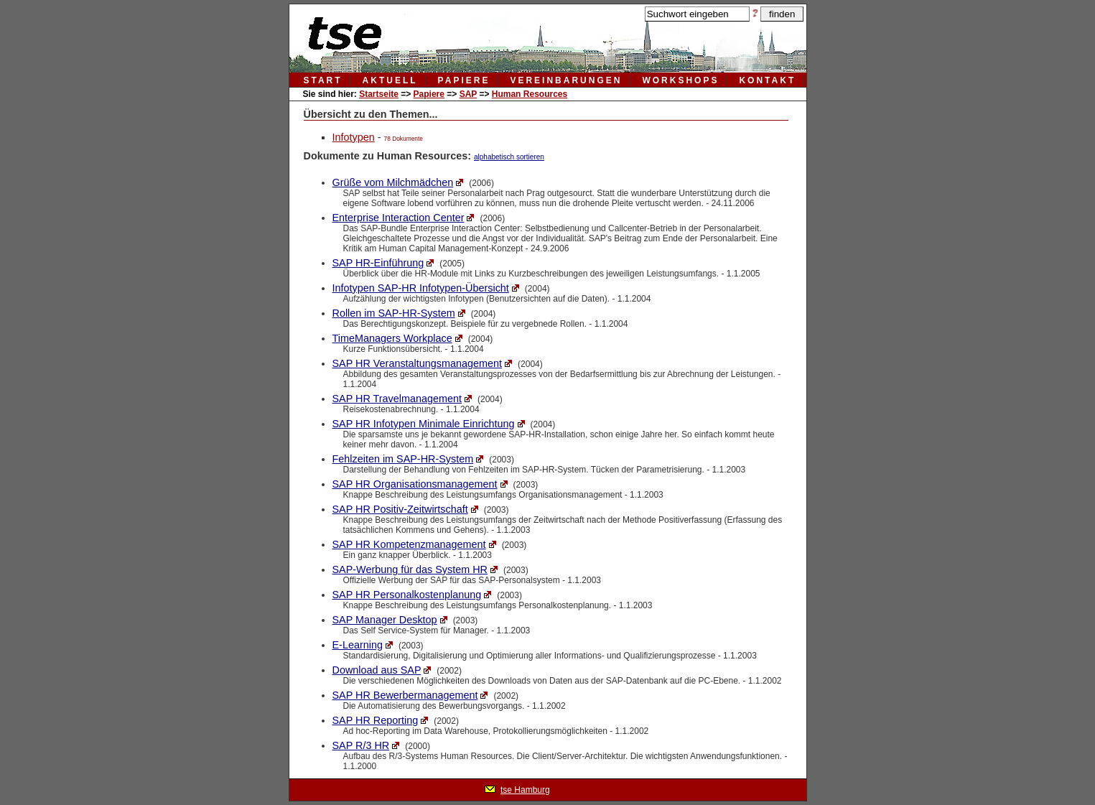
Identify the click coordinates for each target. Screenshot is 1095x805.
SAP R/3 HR (361, 745)
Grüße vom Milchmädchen (393, 182)
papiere (464, 80)
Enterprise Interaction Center (398, 217)
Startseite (379, 94)
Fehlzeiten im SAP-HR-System (403, 459)
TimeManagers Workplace (392, 338)
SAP (468, 94)
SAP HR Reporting (375, 720)
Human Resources (529, 94)
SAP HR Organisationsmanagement (415, 484)
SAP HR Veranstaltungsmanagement (417, 363)
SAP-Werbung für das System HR (410, 569)
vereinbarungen (566, 80)
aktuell (390, 80)
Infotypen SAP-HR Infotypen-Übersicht (420, 288)
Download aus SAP (376, 670)
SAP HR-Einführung (378, 263)
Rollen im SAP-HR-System (393, 313)
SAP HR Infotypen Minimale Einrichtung (423, 423)
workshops (680, 80)
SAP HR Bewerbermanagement (405, 695)
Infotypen (353, 137)
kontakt (767, 80)
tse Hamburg (525, 790)
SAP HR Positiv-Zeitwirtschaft (400, 509)
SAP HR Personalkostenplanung (407, 594)
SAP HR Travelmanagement (397, 398)
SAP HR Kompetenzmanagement (409, 544)
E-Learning (357, 645)
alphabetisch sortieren (509, 157)
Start (323, 80)
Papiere (429, 94)
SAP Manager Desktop (384, 619)
